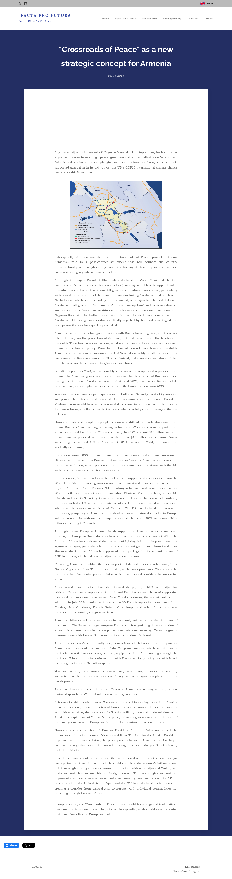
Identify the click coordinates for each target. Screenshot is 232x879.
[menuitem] (108, 18)
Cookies (37, 866)
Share (11, 845)
